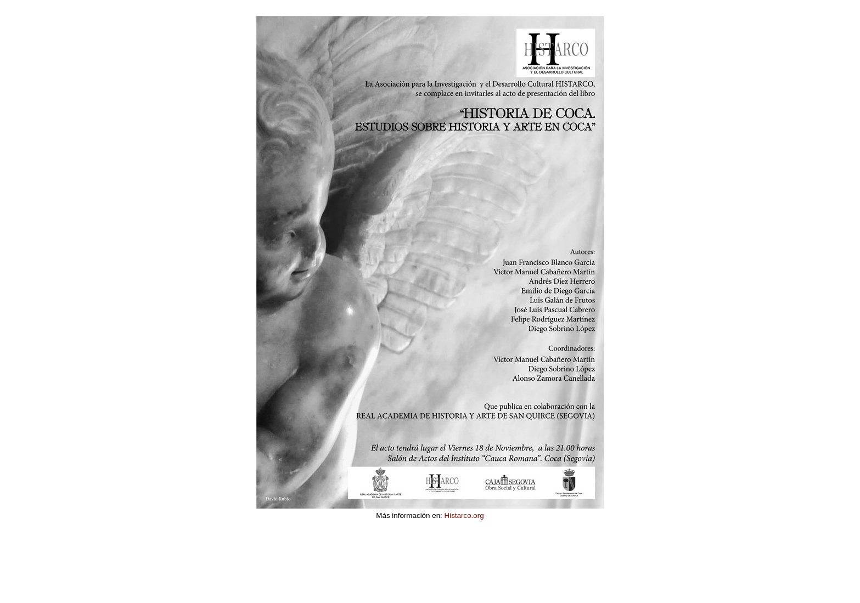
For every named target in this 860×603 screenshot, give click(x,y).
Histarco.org (464, 515)
